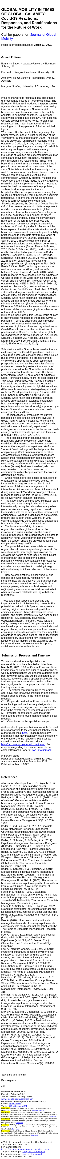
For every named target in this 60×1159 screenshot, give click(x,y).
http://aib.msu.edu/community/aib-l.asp (25, 1149)
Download (52, 1117)
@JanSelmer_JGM (18, 1106)
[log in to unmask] (42, 750)
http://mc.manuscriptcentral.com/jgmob (23, 744)
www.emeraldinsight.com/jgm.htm (17, 1099)
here (24, 733)
